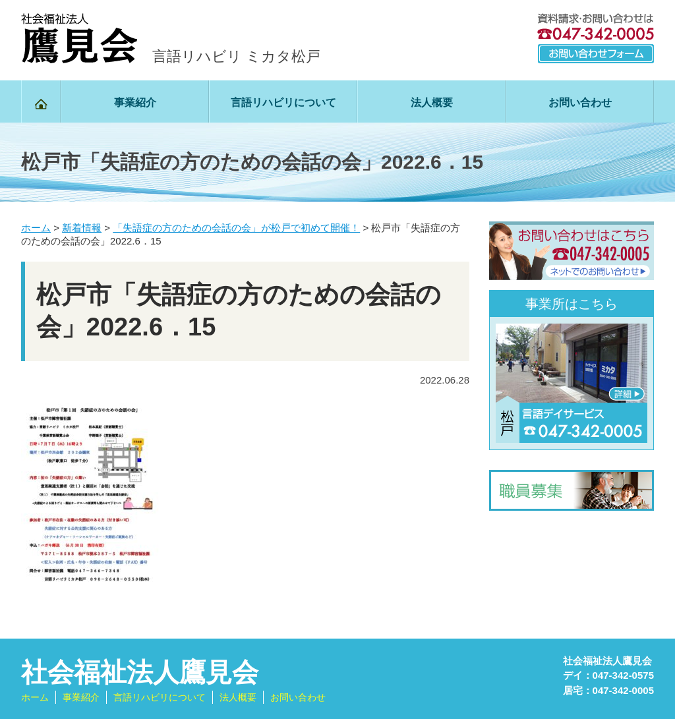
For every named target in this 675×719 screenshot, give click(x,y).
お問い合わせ (580, 102)
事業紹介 (135, 102)
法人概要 (432, 102)
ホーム (35, 697)
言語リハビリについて (283, 102)
